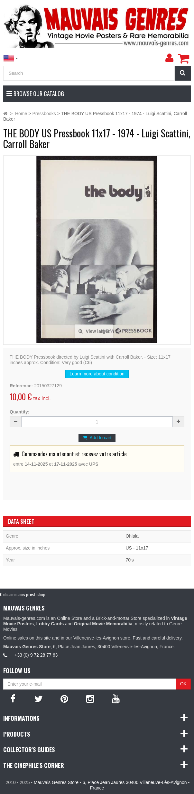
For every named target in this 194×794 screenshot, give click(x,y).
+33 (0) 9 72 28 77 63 (36, 655)
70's (129, 559)
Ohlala (131, 536)
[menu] (169, 58)
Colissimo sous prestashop (22, 594)
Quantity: (19, 411)
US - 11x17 (136, 548)
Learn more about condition (96, 373)
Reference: (21, 385)
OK (183, 683)
